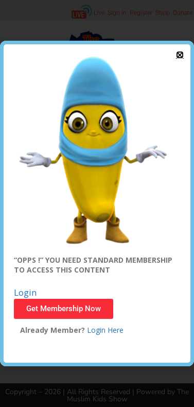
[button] (180, 55)
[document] (97, 203)
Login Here (104, 330)
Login (25, 292)
